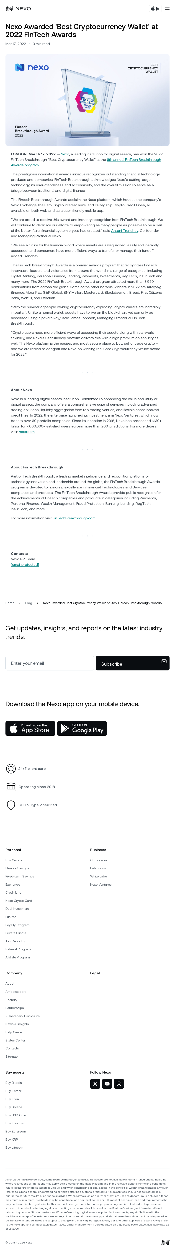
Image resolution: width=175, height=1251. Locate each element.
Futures (10, 917)
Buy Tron (12, 1099)
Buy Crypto (13, 860)
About (9, 983)
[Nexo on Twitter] (95, 1084)
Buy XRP (11, 1139)
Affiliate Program (17, 957)
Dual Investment (17, 908)
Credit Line (13, 892)
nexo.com (27, 432)
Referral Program (18, 949)
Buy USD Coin (15, 1115)
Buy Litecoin (14, 1147)
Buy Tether (13, 1091)
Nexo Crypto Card (18, 900)
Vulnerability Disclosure (22, 1016)
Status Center (15, 1040)
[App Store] (30, 728)
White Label (99, 876)
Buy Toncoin (14, 1123)
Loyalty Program (17, 925)
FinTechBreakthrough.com (74, 518)
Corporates (98, 860)
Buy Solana (13, 1107)
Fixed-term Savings (19, 876)
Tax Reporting (15, 941)
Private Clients (15, 933)
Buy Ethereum (15, 1131)
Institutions (98, 868)
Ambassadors (15, 991)
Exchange (12, 884)
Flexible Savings (17, 868)
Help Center (14, 1032)
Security (11, 1000)
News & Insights (17, 1024)
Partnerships (14, 1008)
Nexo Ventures (100, 884)
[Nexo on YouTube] (107, 1084)
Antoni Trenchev (124, 230)
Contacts (12, 1048)
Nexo (65, 154)
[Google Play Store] (82, 728)
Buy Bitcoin (13, 1082)
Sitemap (11, 1056)
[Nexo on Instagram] (119, 1084)
